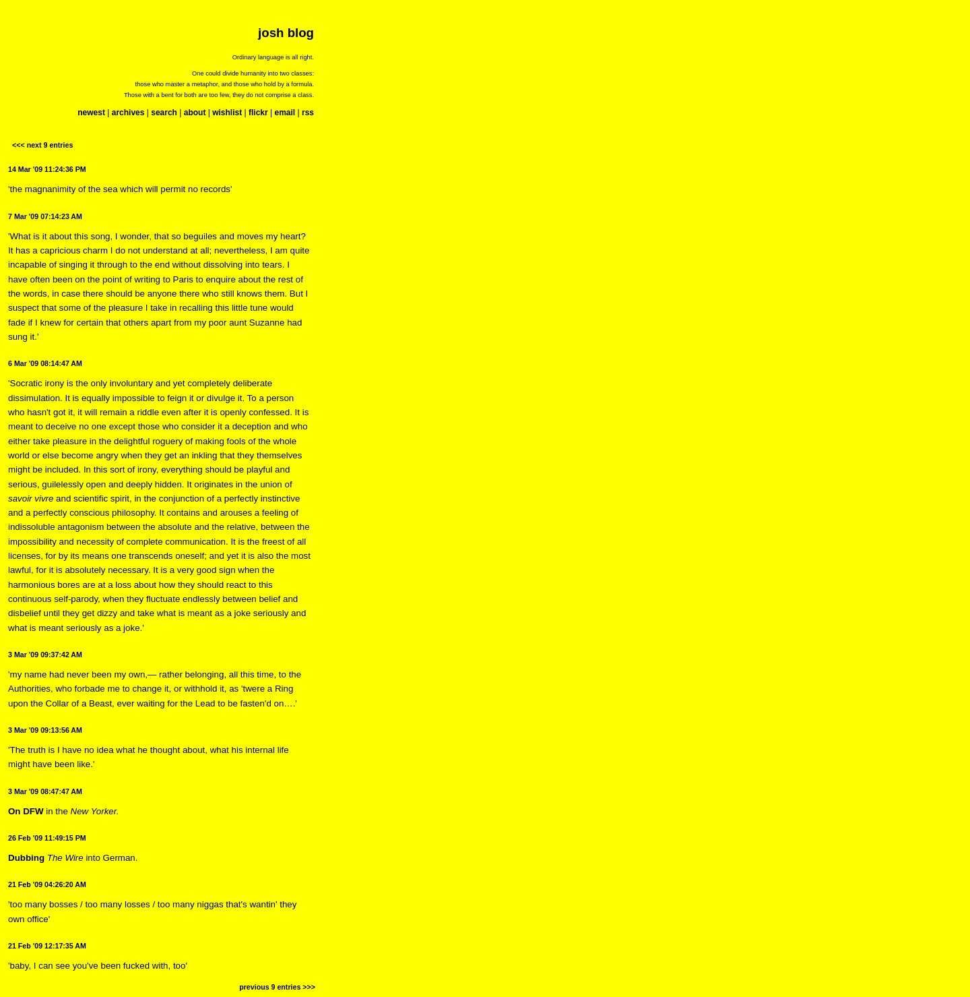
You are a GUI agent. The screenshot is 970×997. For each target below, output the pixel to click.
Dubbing (26, 858)
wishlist (227, 112)
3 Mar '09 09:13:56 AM (45, 730)
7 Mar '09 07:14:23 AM (45, 216)
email (284, 112)
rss (308, 112)
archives (128, 112)
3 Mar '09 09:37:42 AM (45, 655)
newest (91, 112)
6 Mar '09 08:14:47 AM (45, 363)
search (164, 112)
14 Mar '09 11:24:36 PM (47, 169)
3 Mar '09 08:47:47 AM (45, 791)
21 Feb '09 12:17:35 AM (47, 946)
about (195, 112)
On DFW (26, 811)
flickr (258, 112)
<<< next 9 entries (42, 145)
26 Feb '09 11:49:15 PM (47, 838)
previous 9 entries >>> (277, 987)
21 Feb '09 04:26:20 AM (47, 884)
